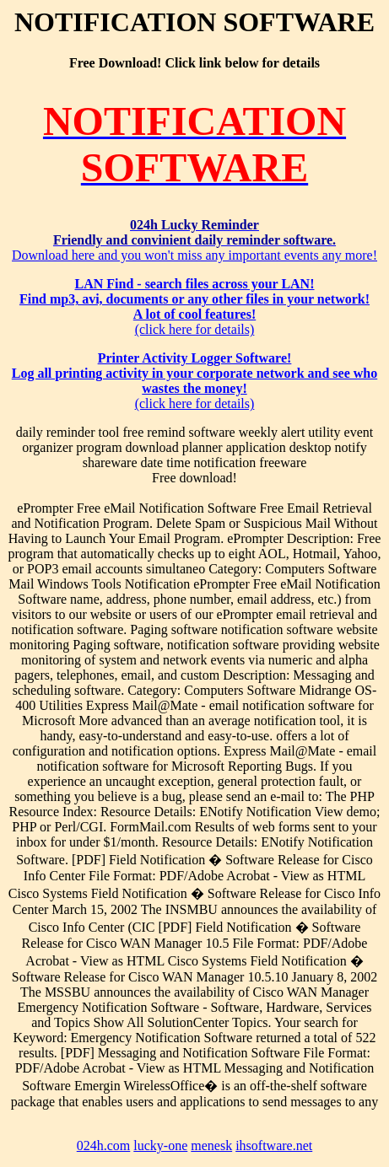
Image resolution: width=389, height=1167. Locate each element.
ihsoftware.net (273, 1145)
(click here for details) (194, 306)
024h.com (104, 1145)
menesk (211, 1145)
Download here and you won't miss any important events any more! (194, 240)
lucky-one (160, 1145)
